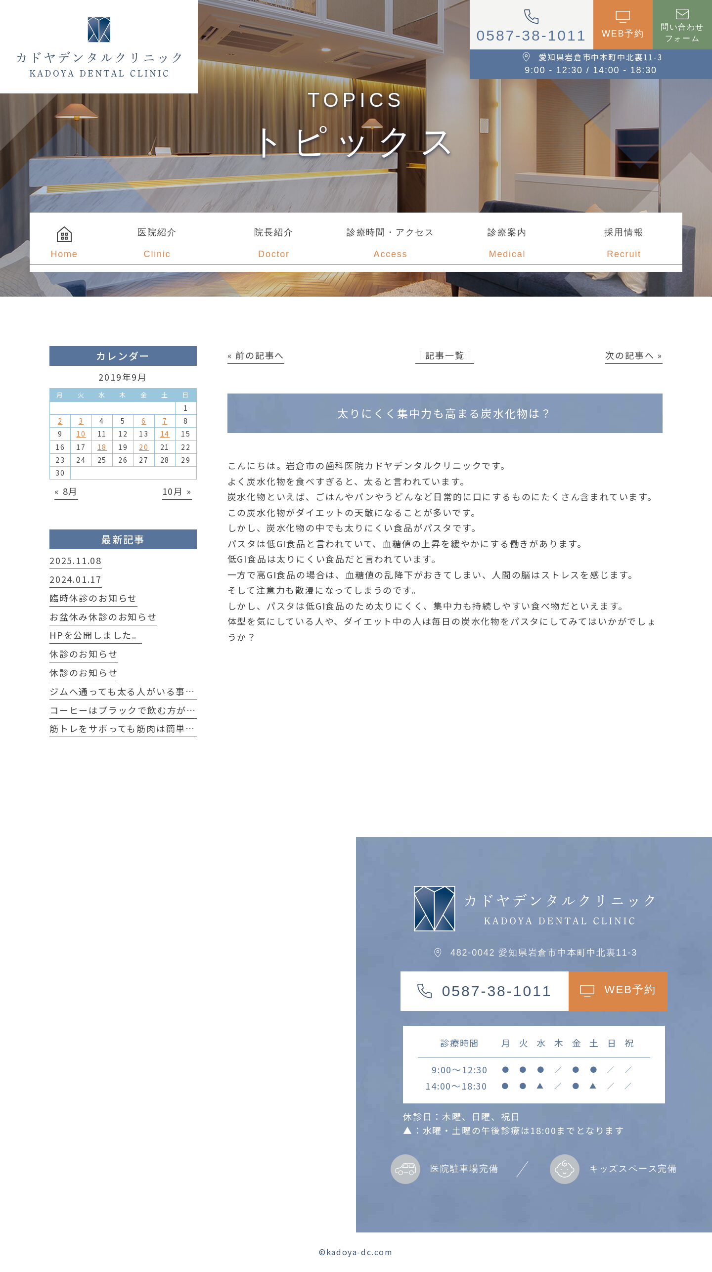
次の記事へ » (634, 355)
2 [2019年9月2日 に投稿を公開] (60, 421)
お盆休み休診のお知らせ (103, 616)
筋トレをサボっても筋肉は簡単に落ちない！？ (151, 728)
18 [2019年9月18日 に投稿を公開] (102, 447)
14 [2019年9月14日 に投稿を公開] (165, 434)
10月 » (177, 490)
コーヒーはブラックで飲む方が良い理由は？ (147, 709)
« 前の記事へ (256, 355)
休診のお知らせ (83, 653)
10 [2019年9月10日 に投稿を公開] (81, 434)
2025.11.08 (75, 560)
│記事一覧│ (444, 355)
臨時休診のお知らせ (93, 597)
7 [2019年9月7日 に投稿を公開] (165, 421)
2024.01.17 (75, 578)
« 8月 (66, 490)
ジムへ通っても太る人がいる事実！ (127, 691)
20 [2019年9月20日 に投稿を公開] (144, 447)
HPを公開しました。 (95, 634)
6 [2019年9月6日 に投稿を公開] (143, 421)
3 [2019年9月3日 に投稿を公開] (81, 421)
